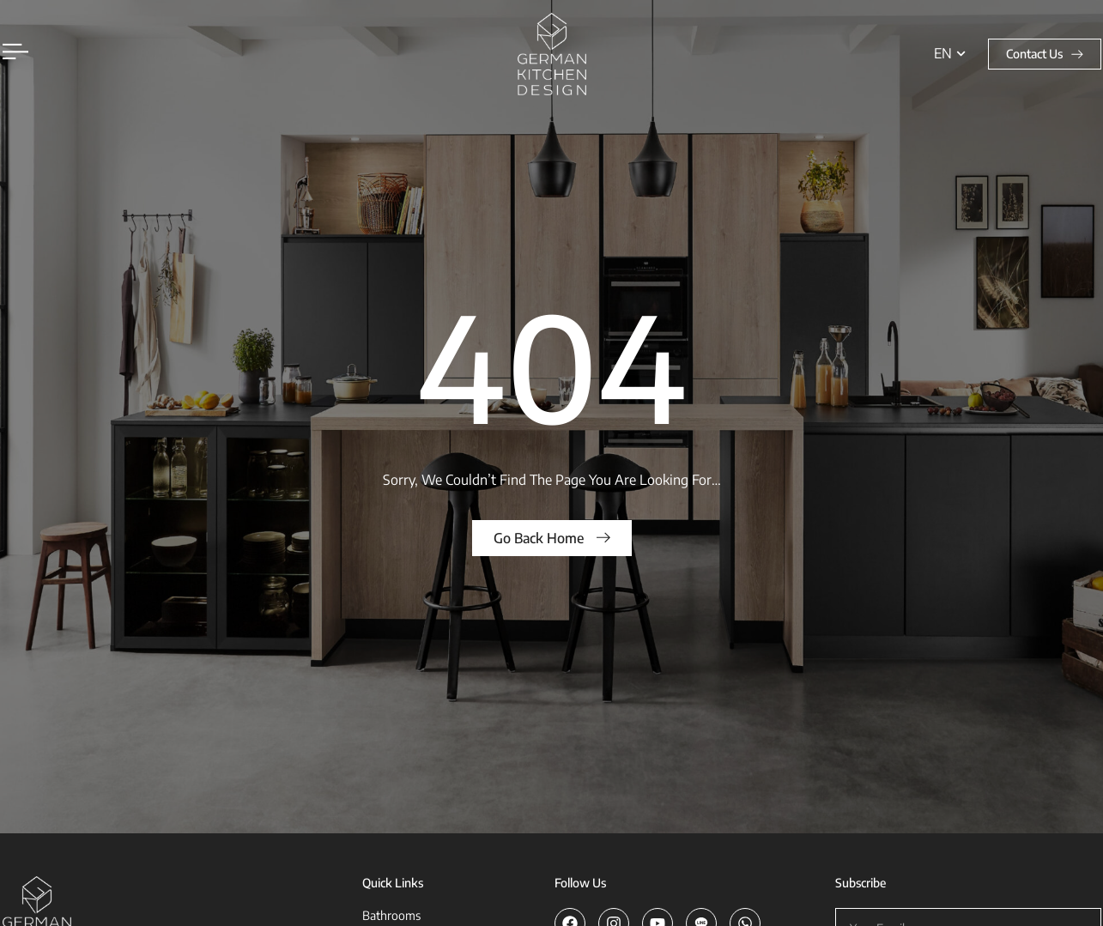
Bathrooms (391, 915)
